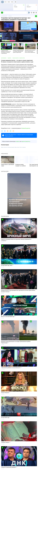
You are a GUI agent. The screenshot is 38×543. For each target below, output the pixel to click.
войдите (18, 141)
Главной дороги (26, 128)
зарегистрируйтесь (26, 141)
